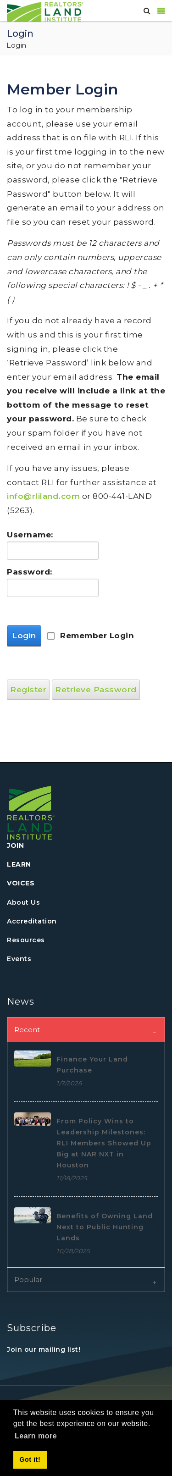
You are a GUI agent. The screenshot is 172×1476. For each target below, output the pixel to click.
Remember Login (97, 635)
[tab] (86, 1029)
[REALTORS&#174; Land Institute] (45, 11)
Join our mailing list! (43, 1349)
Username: (27, 534)
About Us (23, 902)
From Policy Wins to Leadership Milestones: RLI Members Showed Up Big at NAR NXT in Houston (103, 1143)
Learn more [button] (36, 1436)
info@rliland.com (43, 496)
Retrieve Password (96, 689)
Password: (27, 571)
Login (24, 635)
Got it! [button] (29, 1459)
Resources (26, 940)
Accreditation (32, 921)
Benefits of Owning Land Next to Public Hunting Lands (104, 1227)
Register (28, 689)
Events (19, 959)
